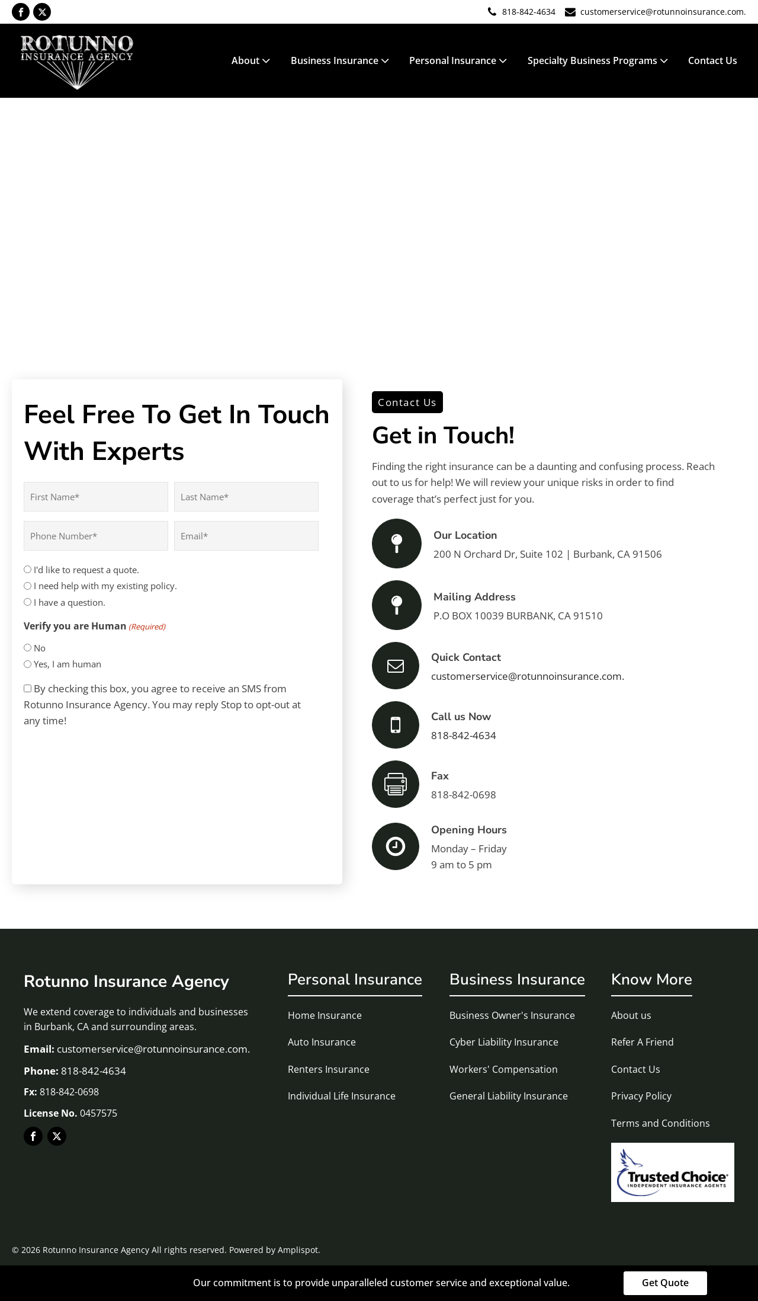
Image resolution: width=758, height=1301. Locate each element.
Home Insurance (325, 1015)
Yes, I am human (67, 664)
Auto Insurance (322, 1042)
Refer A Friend (642, 1042)
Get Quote (665, 1282)
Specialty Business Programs (599, 61)
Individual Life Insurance (342, 1095)
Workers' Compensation (503, 1069)
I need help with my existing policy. (105, 586)
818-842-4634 (528, 11)
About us (631, 1015)
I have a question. (69, 602)
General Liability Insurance (508, 1095)
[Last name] (246, 497)
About (252, 61)
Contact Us (712, 60)
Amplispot (298, 1249)
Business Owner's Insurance (512, 1015)
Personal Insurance (459, 61)
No (40, 648)
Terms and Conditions (660, 1123)
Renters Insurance (329, 1069)
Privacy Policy (641, 1095)
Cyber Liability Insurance (503, 1042)
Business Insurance (341, 61)
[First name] (96, 497)
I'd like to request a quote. (86, 570)
